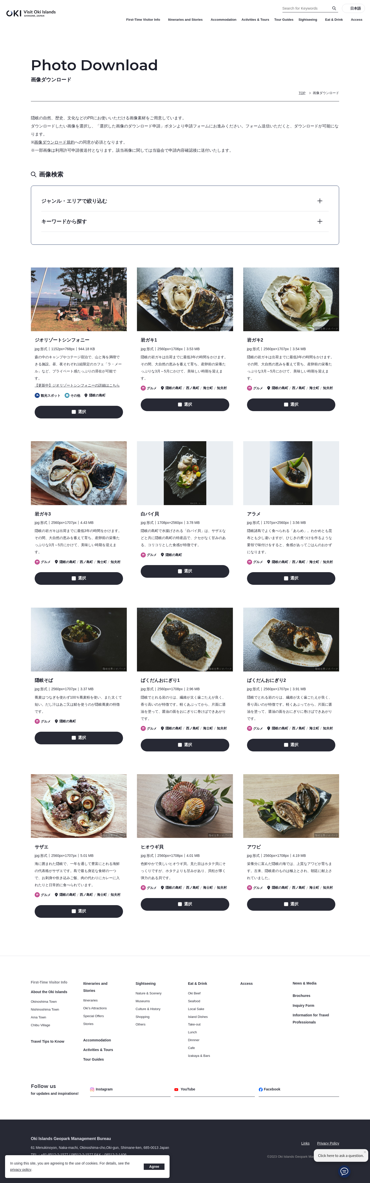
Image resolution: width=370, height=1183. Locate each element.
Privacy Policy (328, 1143)
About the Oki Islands (49, 992)
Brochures (302, 996)
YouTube (184, 1089)
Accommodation (223, 19)
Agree (154, 1167)
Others (141, 1024)
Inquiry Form (304, 1005)
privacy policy (20, 1170)
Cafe (191, 1048)
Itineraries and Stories (186, 19)
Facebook (269, 1089)
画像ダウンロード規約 (55, 142)
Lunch (192, 1032)
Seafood (194, 1001)
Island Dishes (198, 1016)
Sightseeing (309, 19)
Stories (88, 1023)
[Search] (334, 8)
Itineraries (90, 1000)
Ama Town (38, 1017)
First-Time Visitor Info (144, 19)
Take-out (194, 1024)
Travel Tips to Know (47, 1041)
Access (356, 19)
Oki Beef (194, 993)
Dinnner (194, 1040)
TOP (302, 93)
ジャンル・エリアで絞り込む (74, 201)
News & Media (305, 983)
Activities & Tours (255, 19)
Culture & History (148, 1009)
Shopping (143, 1016)
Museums (143, 1001)
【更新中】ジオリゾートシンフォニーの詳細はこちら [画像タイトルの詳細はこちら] (77, 385)
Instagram (101, 1089)
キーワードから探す (64, 221)
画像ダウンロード (326, 93)
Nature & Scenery (149, 993)
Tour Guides (284, 19)
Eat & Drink (335, 19)
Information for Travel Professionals (311, 1018)
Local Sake (196, 1009)
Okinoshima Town (44, 1001)
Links (305, 1143)
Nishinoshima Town (45, 1009)
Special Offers (93, 1016)
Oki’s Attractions (95, 1008)
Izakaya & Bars (199, 1055)
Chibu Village (40, 1025)
